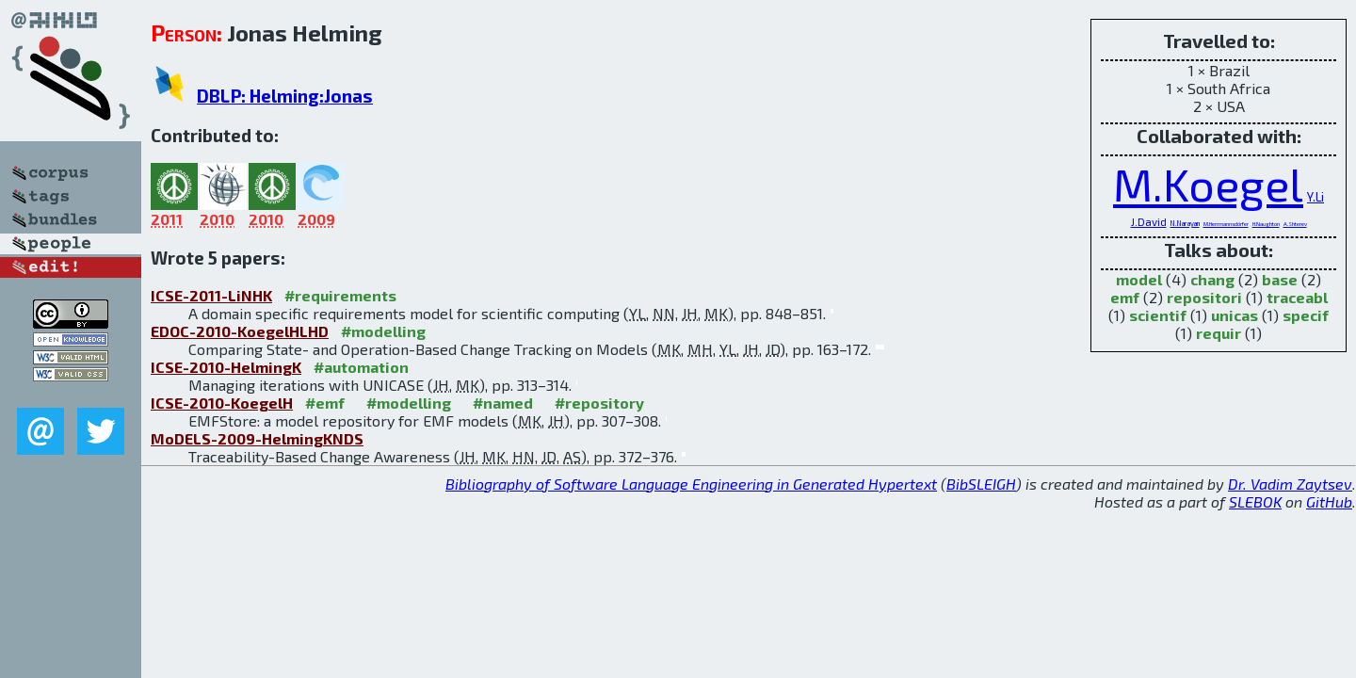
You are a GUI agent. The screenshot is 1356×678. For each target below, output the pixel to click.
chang (1212, 279)
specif (1306, 315)
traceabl (1297, 297)
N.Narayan (1185, 223)
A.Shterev (1295, 223)
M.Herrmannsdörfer (1226, 223)
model (1139, 279)
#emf (325, 403)
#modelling (383, 331)
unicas (1234, 315)
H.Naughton (1266, 223)
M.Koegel (1208, 183)
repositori (1204, 297)
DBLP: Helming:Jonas (285, 95)
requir (1218, 333)
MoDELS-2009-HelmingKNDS (257, 438)
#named (503, 403)
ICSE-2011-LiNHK (211, 295)
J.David (1149, 221)
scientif (1157, 315)
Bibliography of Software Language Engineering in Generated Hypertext (691, 483)
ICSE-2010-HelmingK (226, 367)
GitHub (1329, 501)
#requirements (340, 295)
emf (1124, 297)
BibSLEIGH (981, 483)
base (1280, 279)
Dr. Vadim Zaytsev (1290, 483)
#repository (599, 403)
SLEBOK (1255, 501)
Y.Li (1315, 196)
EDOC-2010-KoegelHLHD (240, 331)
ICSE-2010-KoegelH (222, 403)
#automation (361, 367)
